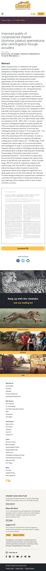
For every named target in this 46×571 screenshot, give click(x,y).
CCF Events (9, 427)
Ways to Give (9, 424)
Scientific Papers (20, 20)
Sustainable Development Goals (15, 455)
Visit (23, 375)
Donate (41, 14)
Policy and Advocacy (12, 394)
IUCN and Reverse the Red (13, 458)
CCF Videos (9, 463)
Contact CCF (9, 434)
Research (8, 388)
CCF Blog (8, 470)
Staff (7, 411)
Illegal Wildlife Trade (12, 450)
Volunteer (23, 352)
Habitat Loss (9, 452)
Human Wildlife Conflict (12, 447)
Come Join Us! (10, 504)
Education (8, 391)
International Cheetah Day (13, 396)
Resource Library (6, 20)
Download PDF (23, 248)
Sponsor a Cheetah (18, 535)
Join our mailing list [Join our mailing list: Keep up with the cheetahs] (23, 303)
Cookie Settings (29, 568)
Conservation (9, 386)
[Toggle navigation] (2, 13)
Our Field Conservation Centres (15, 409)
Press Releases (10, 475)
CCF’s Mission (10, 404)
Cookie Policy (19, 568)
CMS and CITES (10, 460)
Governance (9, 414)
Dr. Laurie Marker (11, 406)
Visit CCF (8, 432)
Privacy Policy (10, 568)
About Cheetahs (10, 444)
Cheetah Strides (10, 473)
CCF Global (9, 417)
